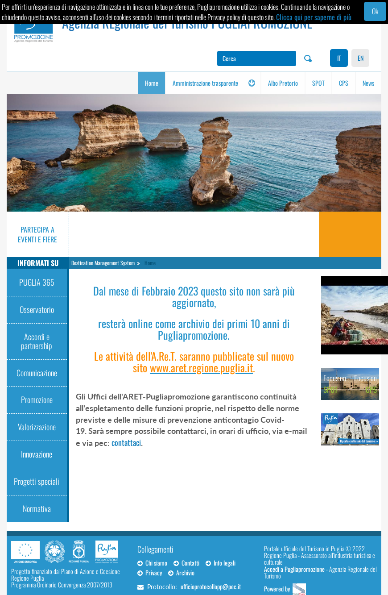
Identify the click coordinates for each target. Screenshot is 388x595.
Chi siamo (152, 562)
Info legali (220, 562)
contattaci (126, 442)
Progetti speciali (36, 481)
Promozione (37, 399)
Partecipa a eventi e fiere (37, 234)
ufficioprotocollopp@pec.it (211, 586)
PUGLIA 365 (36, 282)
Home (150, 262)
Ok (375, 11)
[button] (251, 83)
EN (360, 57)
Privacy (149, 572)
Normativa (37, 508)
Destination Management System (103, 262)
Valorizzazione (37, 427)
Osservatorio (37, 309)
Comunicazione (37, 373)
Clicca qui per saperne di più (313, 17)
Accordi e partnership (36, 341)
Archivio (181, 572)
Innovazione (36, 454)
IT (339, 57)
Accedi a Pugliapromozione (294, 569)
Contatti (186, 562)
